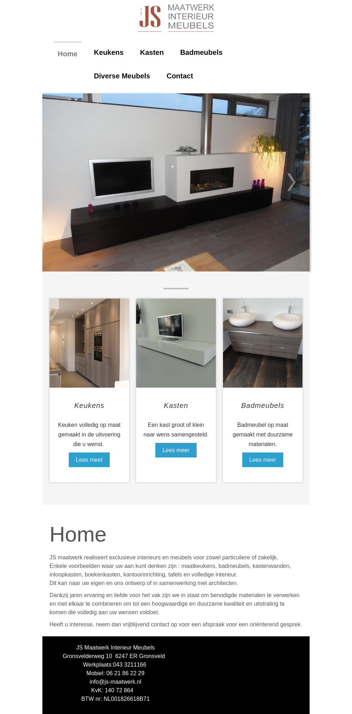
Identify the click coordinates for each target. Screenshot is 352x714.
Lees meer (89, 460)
